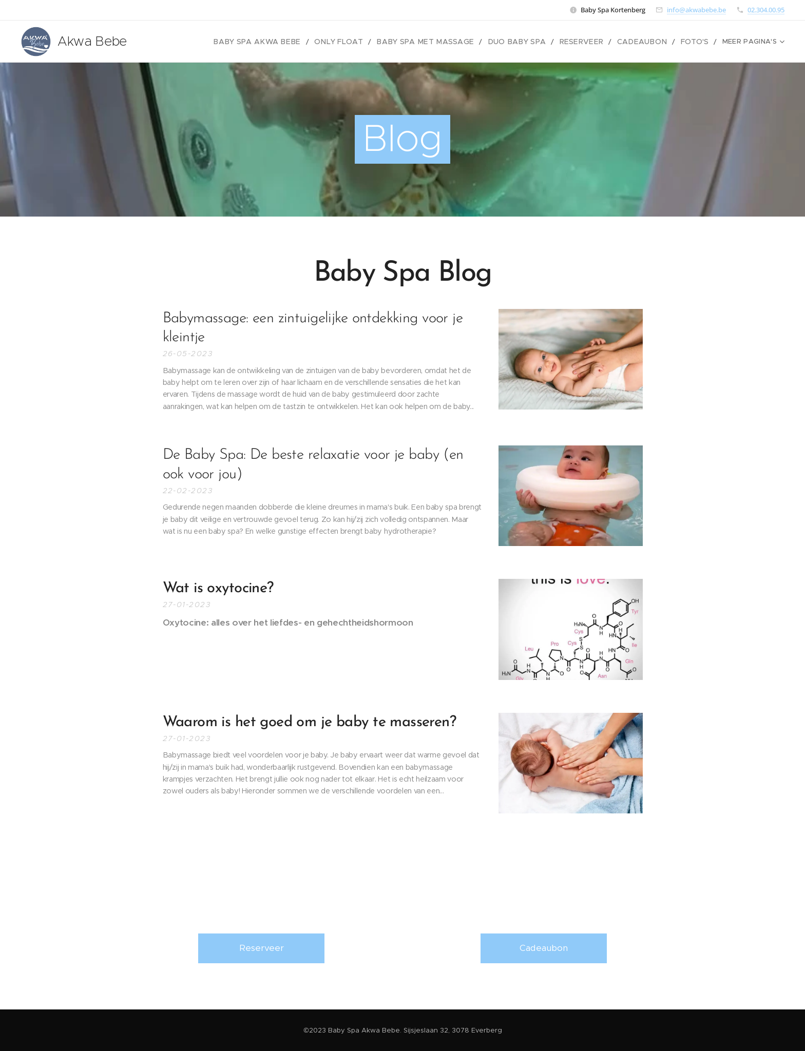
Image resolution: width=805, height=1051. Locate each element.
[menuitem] (211, 41)
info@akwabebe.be (696, 9)
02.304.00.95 (765, 9)
